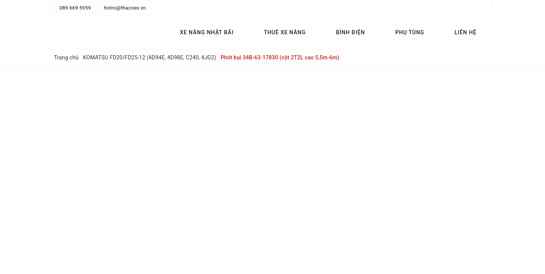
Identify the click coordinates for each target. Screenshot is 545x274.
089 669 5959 (75, 8)
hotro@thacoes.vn (125, 8)
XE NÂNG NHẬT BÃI (207, 32)
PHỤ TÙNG (409, 32)
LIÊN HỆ (466, 32)
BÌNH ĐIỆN (350, 32)
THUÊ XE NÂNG (285, 32)
